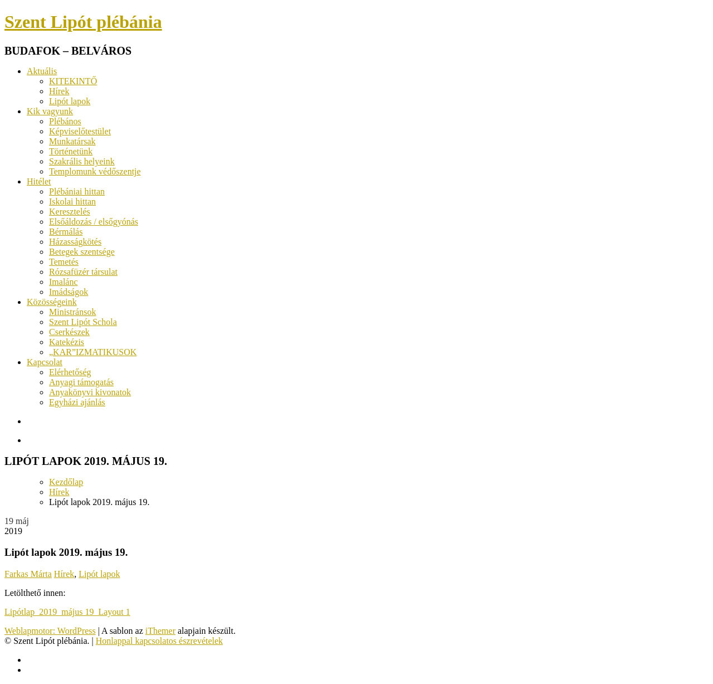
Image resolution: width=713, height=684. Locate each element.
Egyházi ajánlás (77, 402)
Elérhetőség (70, 372)
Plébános (65, 121)
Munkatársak (72, 141)
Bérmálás (65, 231)
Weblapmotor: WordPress (50, 631)
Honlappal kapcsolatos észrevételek (159, 641)
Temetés (64, 261)
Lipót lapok (69, 101)
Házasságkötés (75, 241)
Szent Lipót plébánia (83, 22)
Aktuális (42, 71)
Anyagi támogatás (81, 382)
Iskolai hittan (72, 201)
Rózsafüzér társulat (83, 271)
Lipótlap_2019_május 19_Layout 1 (67, 612)
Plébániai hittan (77, 191)
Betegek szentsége (82, 251)
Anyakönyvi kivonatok (90, 392)
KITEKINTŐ (73, 81)
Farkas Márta (28, 574)
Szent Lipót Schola (83, 322)
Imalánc (63, 282)
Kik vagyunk (50, 111)
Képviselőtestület (80, 131)
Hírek (59, 91)
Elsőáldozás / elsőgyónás (93, 221)
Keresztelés (69, 211)
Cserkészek (69, 332)
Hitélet (39, 181)
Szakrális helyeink (82, 161)
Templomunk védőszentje (95, 171)
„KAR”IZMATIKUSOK (92, 352)
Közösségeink (52, 302)
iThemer (160, 631)
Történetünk (70, 151)
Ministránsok (72, 312)
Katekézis (66, 342)
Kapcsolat (44, 362)
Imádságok (68, 292)
